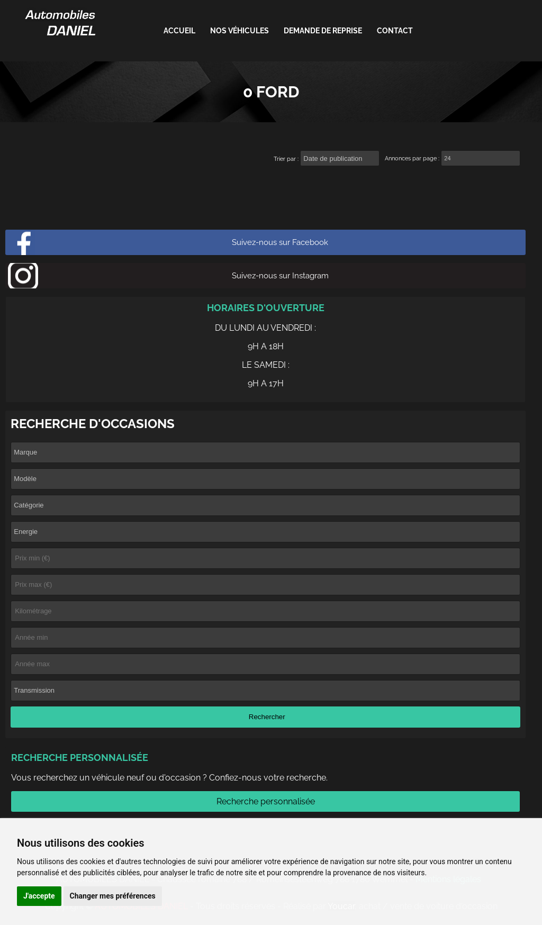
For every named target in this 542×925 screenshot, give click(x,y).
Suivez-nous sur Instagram (280, 275)
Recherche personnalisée (265, 801)
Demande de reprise (323, 30)
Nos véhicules (239, 30)
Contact (395, 30)
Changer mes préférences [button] (113, 896)
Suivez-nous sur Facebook (280, 242)
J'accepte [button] (39, 896)
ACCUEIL (179, 30)
